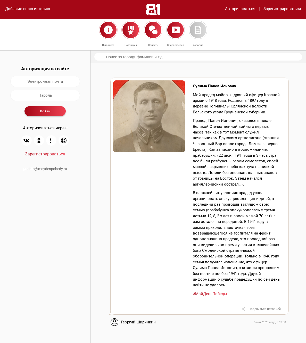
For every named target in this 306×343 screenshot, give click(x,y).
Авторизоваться (240, 8)
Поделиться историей (265, 309)
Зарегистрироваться (282, 8)
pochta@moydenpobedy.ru (45, 169)
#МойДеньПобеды (210, 293)
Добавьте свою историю (27, 8)
